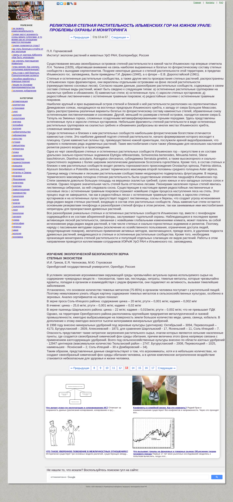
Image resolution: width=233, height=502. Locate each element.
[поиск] (129, 477)
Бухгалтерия (18, 118)
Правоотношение (20, 189)
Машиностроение (20, 162)
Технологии (17, 213)
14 (133, 368)
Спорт (14, 209)
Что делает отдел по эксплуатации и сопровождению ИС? (77, 407)
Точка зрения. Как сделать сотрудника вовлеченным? (25, 68)
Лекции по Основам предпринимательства (23, 86)
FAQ (221, 2)
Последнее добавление (23, 90)
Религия (15, 203)
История (15, 142)
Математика (17, 159)
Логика (15, 152)
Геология (16, 128)
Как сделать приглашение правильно (25, 62)
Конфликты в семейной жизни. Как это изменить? (160, 407)
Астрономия (17, 108)
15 (139, 368)
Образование (18, 179)
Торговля (16, 216)
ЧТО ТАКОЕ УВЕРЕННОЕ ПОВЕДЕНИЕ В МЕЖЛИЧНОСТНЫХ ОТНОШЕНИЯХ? (87, 451)
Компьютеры (18, 145)
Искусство (16, 138)
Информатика (18, 135)
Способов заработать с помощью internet (23, 80)
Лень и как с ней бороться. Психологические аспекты (25, 74)
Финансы (16, 226)
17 (152, 368)
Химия (14, 230)
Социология (17, 206)
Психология (17, 196)
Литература (17, 148)
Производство (18, 193)
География (17, 125)
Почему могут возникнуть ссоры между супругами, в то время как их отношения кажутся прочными (26, 38)
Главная (197, 2)
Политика (16, 186)
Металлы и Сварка (21, 172)
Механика (16, 176)
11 (113, 368)
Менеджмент (18, 169)
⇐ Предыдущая (80, 37)
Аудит (14, 111)
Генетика (16, 121)
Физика (15, 220)
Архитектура (18, 104)
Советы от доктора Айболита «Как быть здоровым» (26, 56)
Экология (16, 233)
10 (106, 368)
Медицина (16, 165)
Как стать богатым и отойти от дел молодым (27, 50)
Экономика (17, 237)
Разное (15, 199)
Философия (17, 223)
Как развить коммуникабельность (22, 29)
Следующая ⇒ (120, 37)
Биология (16, 115)
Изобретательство (21, 132)
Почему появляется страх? (25, 45)
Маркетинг (16, 155)
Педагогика (17, 182)
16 (146, 368)
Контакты (210, 2)
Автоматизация (19, 101)
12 (120, 368)
